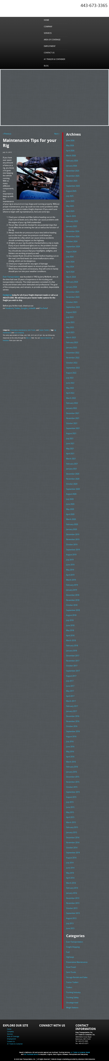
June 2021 (70, 443)
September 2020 (73, 489)
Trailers (69, 987)
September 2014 (73, 852)
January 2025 (71, 226)
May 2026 (70, 145)
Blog (46, 65)
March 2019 (71, 580)
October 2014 (71, 847)
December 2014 (72, 837)
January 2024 (71, 287)
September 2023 (73, 307)
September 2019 (73, 549)
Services (48, 33)
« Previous (7, 133)
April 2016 (70, 756)
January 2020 (71, 529)
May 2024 (70, 266)
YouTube (43, 308)
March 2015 (71, 822)
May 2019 (70, 569)
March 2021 (71, 458)
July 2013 (70, 923)
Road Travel (71, 967)
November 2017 (72, 660)
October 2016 (71, 726)
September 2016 (73, 731)
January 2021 (71, 468)
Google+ (24, 308)
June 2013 (70, 928)
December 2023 (72, 292)
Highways (70, 957)
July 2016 (70, 741)
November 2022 (72, 357)
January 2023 (71, 347)
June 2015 (70, 807)
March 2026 (71, 155)
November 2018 (72, 600)
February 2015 (72, 827)
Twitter (17, 308)
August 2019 (71, 554)
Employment (49, 46)
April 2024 (70, 271)
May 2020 (70, 509)
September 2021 (73, 428)
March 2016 (71, 761)
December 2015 (72, 776)
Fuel (68, 952)
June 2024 (70, 261)
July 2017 (70, 681)
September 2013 (73, 913)
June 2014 (70, 867)
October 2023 (71, 302)
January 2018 (71, 650)
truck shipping (19, 333)
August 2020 (71, 494)
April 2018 (70, 635)
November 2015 (72, 782)
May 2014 (70, 873)
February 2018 (72, 645)
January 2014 (71, 893)
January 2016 (71, 772)
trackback (6, 340)
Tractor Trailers (44, 330)
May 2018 (70, 630)
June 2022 (70, 383)
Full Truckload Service (31, 1054)
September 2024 (73, 246)
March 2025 (71, 216)
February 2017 (72, 706)
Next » (56, 133)
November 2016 (72, 721)
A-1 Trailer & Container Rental (80, 1052)
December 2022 (72, 352)
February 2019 (72, 585)
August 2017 (71, 676)
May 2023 (70, 327)
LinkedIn (32, 308)
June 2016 (70, 746)
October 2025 (71, 181)
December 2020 (72, 474)
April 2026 (70, 150)
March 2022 (71, 398)
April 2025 (70, 211)
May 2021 (70, 448)
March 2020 (71, 519)
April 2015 (70, 817)
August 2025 (71, 191)
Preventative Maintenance (18, 330)
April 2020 (70, 514)
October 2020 (71, 484)
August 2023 (71, 312)
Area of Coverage (52, 39)
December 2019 (72, 534)
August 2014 (71, 857)
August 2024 (71, 251)
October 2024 (71, 241)
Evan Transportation (11, 276)
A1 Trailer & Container (54, 59)
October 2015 (71, 787)
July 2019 (70, 559)
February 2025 (72, 221)
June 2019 (70, 564)
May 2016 (70, 751)
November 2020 (72, 478)
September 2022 (73, 367)
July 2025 (70, 196)
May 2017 (70, 691)
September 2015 (73, 792)
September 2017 (73, 670)
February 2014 (72, 888)
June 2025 (70, 201)
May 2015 (70, 812)
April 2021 (70, 453)
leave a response (45, 338)
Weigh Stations (72, 1007)
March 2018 (71, 640)
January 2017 (71, 711)
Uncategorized (72, 1002)
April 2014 (70, 878)
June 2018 (70, 625)
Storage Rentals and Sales (76, 977)
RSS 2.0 (28, 338)
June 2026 (70, 140)
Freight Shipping (73, 947)
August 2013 (71, 918)
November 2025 (72, 176)
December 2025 (72, 170)
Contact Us (49, 52)
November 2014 (72, 842)
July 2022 (70, 377)
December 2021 (72, 413)
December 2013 (72, 898)
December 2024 (72, 231)
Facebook (9, 308)
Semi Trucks (31, 330)
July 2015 (70, 802)
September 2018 (73, 610)
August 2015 (71, 797)
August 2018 (71, 615)
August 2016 (71, 736)
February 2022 (72, 403)
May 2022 (70, 388)
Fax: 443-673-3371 (82, 1043)
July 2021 (70, 438)
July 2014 (70, 862)
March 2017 (71, 701)
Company (48, 26)
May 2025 (70, 206)
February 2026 (72, 160)
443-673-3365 (94, 5)
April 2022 (70, 393)
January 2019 (71, 590)
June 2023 (70, 322)
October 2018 (71, 605)
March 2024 (71, 277)
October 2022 (71, 362)
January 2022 (71, 408)
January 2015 (71, 832)
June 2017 (70, 686)
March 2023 (71, 337)
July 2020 (70, 499)
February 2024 (72, 282)
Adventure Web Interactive (86, 1059)
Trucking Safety (72, 997)
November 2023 (72, 297)
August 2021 (71, 433)
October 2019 (71, 544)
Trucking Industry (73, 992)
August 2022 (71, 372)
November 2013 (72, 903)
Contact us (7, 295)
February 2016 (72, 766)
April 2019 (70, 575)
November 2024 (72, 236)
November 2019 (72, 539)
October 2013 (71, 908)
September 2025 (73, 186)
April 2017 (70, 696)
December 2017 (72, 655)
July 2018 (70, 620)
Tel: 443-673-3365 (82, 1041)
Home (46, 20)
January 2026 (71, 165)
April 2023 (70, 332)
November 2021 (72, 418)
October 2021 (71, 423)
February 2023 (72, 342)
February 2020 (72, 524)
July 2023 (70, 317)
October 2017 (71, 665)
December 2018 (72, 595)
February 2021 (72, 463)
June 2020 (70, 504)
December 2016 (72, 716)
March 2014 (71, 883)
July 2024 (70, 256)
